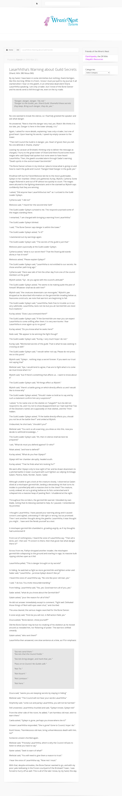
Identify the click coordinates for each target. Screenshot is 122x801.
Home (11, 50)
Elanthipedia (91, 56)
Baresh (19, 59)
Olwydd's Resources (94, 59)
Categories (90, 69)
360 (18, 50)
